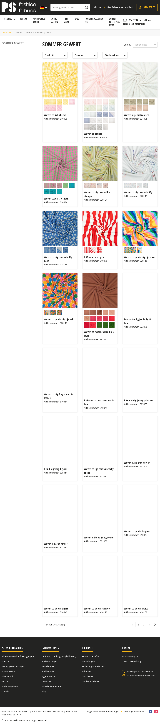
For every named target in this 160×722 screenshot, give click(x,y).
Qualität (49, 55)
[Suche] (70, 7)
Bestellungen (48, 666)
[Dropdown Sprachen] (42, 7)
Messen (5, 681)
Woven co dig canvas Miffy (138, 192)
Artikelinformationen (52, 686)
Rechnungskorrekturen (93, 666)
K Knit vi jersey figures (55, 469)
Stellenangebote (10, 686)
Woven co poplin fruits (136, 608)
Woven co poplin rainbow (97, 608)
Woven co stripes (93, 134)
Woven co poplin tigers (56, 608)
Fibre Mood (7, 676)
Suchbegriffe (48, 671)
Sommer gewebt (13, 43)
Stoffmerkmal (112, 55)
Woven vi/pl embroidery (136, 115)
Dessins (79, 55)
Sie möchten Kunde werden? (120, 7)
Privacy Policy (8, 671)
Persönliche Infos (90, 656)
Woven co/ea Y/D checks (57, 198)
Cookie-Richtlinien (91, 681)
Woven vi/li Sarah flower (137, 462)
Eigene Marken (49, 676)
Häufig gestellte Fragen (13, 666)
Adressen (86, 671)
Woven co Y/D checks (55, 115)
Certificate (47, 681)
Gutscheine (87, 676)
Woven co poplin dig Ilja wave (139, 257)
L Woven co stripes (94, 257)
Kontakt (5, 691)
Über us (97, 7)
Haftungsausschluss (134, 708)
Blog (44, 691)
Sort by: (127, 44)
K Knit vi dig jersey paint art (138, 400)
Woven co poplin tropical (137, 531)
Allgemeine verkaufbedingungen (18, 656)
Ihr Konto (87, 648)
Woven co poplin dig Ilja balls (59, 319)
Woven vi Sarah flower (56, 543)
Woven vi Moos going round (98, 537)
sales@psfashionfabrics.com (141, 675)
